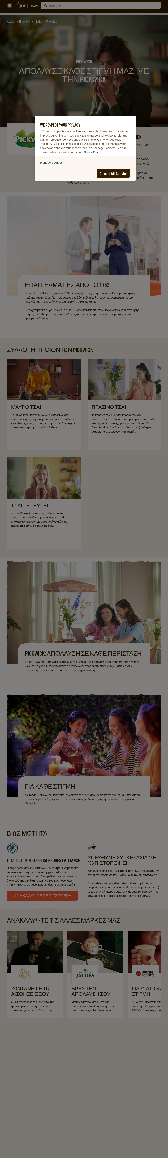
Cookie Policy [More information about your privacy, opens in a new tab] (92, 152)
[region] (85, 148)
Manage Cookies (51, 162)
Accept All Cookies (114, 174)
